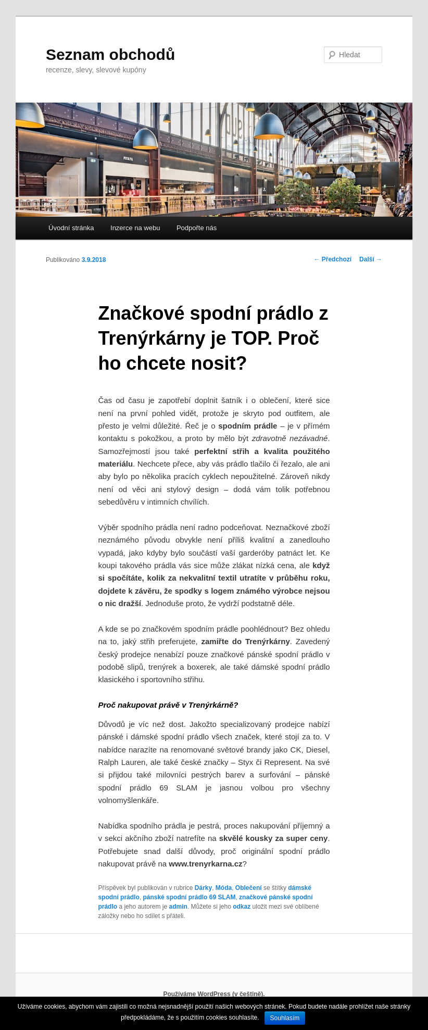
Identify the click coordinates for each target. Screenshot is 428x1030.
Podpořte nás (197, 228)
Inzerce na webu (135, 228)
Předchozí (332, 259)
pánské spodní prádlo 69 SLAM (189, 897)
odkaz (241, 906)
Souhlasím (285, 1018)
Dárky (203, 887)
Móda (224, 887)
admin (178, 906)
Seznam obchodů (110, 54)
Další (370, 259)
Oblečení (248, 887)
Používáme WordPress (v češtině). (214, 994)
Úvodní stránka (71, 228)
